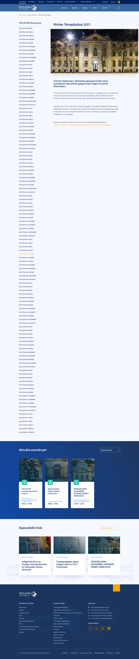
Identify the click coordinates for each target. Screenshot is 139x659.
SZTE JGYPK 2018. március (26, 385)
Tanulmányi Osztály (24, 613)
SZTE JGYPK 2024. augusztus (27, 105)
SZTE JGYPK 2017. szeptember (27, 407)
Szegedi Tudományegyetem (61, 607)
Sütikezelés (65, 653)
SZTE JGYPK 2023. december (27, 134)
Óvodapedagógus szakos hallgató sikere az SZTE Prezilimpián (67, 564)
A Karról (64, 8)
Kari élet (104, 8)
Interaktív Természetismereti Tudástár (29, 626)
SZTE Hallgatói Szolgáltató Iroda (62, 621)
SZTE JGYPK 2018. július (25, 370)
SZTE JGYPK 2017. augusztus (27, 410)
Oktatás (74, 8)
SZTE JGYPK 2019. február (26, 345)
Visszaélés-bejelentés (86, 653)
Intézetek (21, 610)
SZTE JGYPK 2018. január (26, 392)
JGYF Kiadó (22, 618)
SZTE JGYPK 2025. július (25, 65)
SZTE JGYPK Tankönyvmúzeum (27, 629)
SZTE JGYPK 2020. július (25, 283)
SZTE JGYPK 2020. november (27, 268)
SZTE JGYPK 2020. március (26, 297)
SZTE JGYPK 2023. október (26, 141)
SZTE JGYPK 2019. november (27, 312)
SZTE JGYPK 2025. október (26, 54)
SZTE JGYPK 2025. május (25, 72)
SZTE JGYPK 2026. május (25, 28)
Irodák (20, 615)
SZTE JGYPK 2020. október (26, 272)
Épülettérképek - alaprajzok (61, 640)
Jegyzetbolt (22, 632)
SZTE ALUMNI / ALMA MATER (61, 624)
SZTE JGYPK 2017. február (26, 432)
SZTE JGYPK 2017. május (25, 421)
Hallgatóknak (41, 1)
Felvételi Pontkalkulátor (70, 1)
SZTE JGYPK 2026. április (26, 32)
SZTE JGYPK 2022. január (26, 217)
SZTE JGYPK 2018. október (26, 359)
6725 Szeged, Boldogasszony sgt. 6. (100, 607)
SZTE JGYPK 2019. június (26, 330)
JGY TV (20, 624)
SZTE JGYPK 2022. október (26, 185)
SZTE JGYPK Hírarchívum (31, 15)
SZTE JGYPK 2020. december (27, 265)
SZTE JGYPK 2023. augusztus (27, 148)
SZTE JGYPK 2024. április (26, 119)
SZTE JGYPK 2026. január (26, 43)
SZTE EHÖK (57, 615)
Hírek (94, 8)
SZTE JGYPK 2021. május (25, 247)
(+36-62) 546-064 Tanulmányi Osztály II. (101, 615)
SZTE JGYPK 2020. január (26, 305)
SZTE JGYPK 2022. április (26, 206)
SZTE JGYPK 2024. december (27, 90)
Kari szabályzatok (58, 637)
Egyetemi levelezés (59, 635)
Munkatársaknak (50, 1)
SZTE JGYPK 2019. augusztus (27, 323)
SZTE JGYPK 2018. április (26, 381)
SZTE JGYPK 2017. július (25, 414)
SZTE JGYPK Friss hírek (27, 557)
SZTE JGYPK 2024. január (26, 130)
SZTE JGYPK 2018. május (25, 377)
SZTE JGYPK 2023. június (26, 156)
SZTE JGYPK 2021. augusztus (27, 236)
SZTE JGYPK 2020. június (26, 287)
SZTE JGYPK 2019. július (25, 327)
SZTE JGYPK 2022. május (25, 203)
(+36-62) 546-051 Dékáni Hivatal (100, 610)
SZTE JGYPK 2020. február (26, 301)
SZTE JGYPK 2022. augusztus (27, 192)
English (113, 2)
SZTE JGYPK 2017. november (27, 399)
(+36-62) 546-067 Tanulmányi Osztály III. (102, 618)
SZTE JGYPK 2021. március (45, 15)
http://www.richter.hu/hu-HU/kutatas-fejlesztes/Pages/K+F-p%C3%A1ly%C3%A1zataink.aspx (82, 125)
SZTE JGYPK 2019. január (26, 348)
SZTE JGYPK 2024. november (27, 94)
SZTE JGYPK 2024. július (25, 108)
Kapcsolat (105, 2)
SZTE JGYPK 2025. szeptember (27, 57)
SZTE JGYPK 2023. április (26, 163)
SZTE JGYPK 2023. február (26, 170)
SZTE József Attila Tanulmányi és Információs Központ (68, 613)
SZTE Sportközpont (59, 626)
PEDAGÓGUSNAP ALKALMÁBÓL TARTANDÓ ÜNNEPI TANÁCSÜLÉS (81, 492)
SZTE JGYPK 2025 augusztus (27, 61)
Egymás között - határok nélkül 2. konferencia (54, 491)
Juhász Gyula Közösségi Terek (26, 621)
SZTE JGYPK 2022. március (26, 210)
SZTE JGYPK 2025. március (26, 79)
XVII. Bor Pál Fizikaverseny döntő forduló (29, 491)
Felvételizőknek (31, 1)
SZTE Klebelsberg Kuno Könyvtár (62, 610)
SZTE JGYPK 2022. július (25, 196)
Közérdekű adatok (99, 653)
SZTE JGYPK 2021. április (26, 250)
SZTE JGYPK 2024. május (25, 116)
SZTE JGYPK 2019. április (26, 337)
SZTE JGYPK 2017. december (27, 396)
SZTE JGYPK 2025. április (26, 75)
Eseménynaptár (106, 450)
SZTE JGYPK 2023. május (25, 159)
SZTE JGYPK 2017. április (26, 425)
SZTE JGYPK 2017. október (26, 403)
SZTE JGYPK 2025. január (26, 86)
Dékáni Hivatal (23, 607)
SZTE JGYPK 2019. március (26, 341)
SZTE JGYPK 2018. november (27, 356)
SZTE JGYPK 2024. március (26, 123)
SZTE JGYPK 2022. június (26, 199)
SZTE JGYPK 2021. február (26, 257)
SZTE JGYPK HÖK (58, 618)
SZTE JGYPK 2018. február (26, 388)
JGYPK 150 (59, 1)
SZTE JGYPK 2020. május (25, 290)
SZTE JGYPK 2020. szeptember (27, 276)
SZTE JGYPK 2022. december (27, 177)
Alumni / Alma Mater (86, 1)
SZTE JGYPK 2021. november (27, 225)
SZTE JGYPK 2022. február (26, 214)
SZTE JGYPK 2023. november (27, 137)
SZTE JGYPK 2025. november (27, 50)
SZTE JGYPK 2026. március (26, 35)
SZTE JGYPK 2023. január (26, 174)
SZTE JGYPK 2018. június (26, 374)
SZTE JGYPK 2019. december (27, 308)
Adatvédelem (74, 653)
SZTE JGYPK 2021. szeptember (27, 232)
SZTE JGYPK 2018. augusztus (27, 367)
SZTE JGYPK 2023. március (26, 166)
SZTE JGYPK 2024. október (26, 97)
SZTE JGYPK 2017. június (26, 418)
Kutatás (85, 8)
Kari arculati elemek (59, 643)
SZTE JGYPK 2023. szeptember (27, 145)
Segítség (118, 653)
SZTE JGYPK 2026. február (26, 39)
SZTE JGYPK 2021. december (27, 221)
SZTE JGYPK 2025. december (27, 46)
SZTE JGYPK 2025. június (26, 68)
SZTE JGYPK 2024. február (26, 126)
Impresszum (110, 653)
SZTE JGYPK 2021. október (26, 228)
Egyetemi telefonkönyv (60, 632)
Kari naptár (56, 629)
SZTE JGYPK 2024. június (26, 112)
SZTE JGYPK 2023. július (25, 152)
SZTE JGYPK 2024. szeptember (27, 101)
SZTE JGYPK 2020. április (26, 294)
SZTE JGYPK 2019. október (26, 316)
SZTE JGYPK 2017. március (26, 428)
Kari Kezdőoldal (22, 1)
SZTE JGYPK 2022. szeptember (27, 188)
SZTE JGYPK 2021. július (25, 239)
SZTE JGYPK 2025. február (26, 83)
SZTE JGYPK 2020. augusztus (27, 279)
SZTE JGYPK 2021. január (26, 261)
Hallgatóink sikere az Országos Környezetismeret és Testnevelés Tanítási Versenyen (34, 565)
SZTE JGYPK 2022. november (27, 181)
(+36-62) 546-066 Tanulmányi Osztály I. (101, 613)
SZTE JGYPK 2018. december (27, 352)
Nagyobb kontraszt (119, 2)
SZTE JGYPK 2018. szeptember (27, 363)
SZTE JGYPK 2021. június (26, 243)
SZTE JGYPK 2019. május (25, 334)
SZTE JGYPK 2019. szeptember (27, 319)
